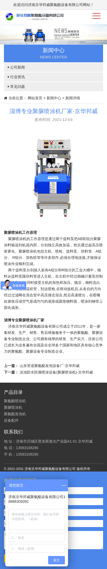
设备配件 (11, 420)
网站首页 (35, 98)
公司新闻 (16, 67)
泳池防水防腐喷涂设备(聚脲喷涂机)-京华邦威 (56, 372)
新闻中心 (54, 98)
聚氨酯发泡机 (15, 414)
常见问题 (16, 86)
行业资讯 (16, 77)
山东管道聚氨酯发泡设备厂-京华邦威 (50, 366)
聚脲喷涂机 (13, 407)
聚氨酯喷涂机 (15, 401)
